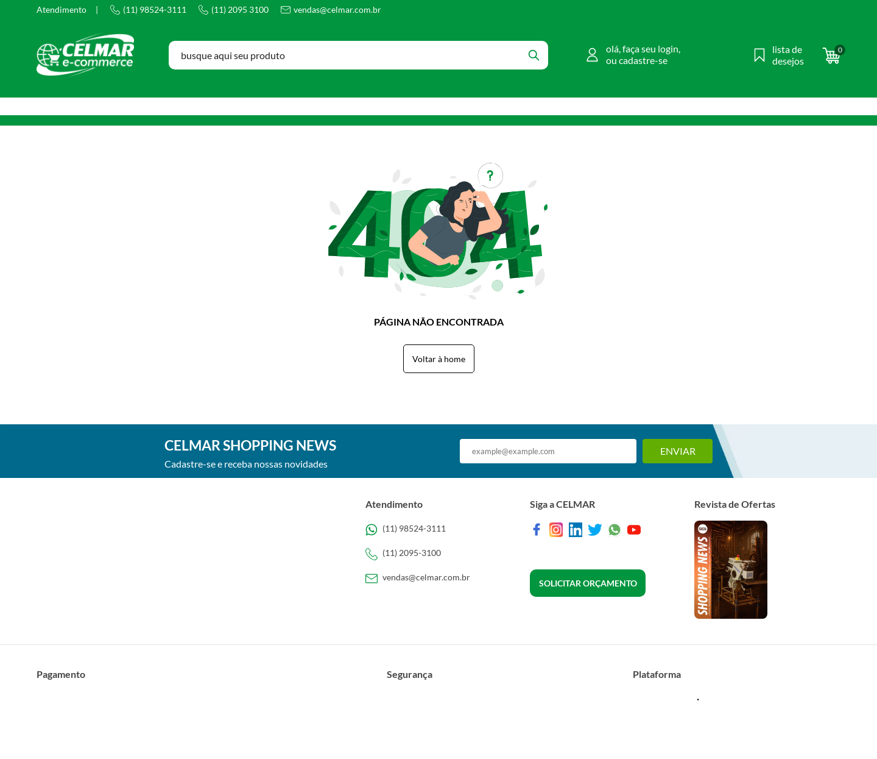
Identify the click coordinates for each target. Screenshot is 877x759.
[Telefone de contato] (438, 530)
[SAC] (438, 578)
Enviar (678, 451)
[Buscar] (533, 55)
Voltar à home (438, 359)
